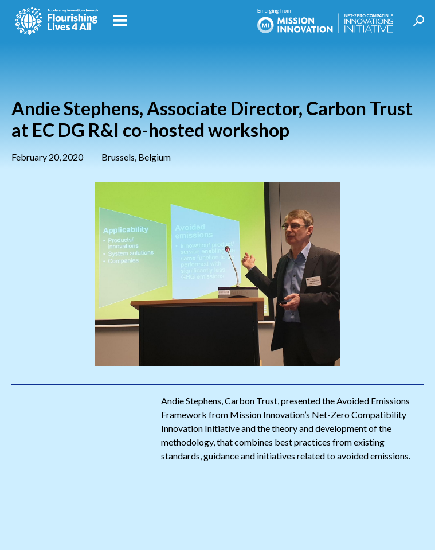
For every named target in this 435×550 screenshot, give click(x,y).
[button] (174, 21)
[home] (53, 21)
